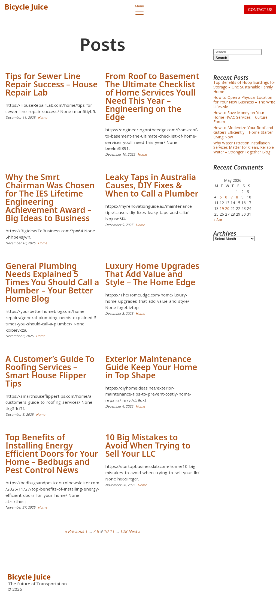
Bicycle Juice (26, 7)
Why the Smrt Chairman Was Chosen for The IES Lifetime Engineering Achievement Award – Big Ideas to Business (50, 197)
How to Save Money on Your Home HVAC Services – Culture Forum (240, 117)
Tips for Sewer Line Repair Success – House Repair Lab (51, 84)
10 (106, 531)
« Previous (74, 531)
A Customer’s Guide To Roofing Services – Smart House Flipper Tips (50, 371)
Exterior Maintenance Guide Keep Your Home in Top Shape (151, 367)
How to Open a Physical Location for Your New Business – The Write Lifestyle (244, 102)
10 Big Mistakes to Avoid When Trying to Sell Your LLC (147, 445)
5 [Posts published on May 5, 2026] (221, 197)
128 (123, 531)
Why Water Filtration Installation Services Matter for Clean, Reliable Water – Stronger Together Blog (243, 147)
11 (112, 531)
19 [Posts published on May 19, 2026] (222, 208)
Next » (134, 531)
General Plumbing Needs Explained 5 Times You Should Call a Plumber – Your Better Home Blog (52, 282)
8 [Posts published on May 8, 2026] (237, 197)
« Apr (217, 219)
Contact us (260, 9)
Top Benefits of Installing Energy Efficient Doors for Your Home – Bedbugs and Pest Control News (51, 454)
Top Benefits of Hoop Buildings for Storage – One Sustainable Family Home (244, 87)
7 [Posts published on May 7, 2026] (232, 197)
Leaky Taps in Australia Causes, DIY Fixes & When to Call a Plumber (151, 185)
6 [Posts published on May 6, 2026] (226, 197)
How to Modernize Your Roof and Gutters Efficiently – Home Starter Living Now (243, 132)
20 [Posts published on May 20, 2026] (227, 208)
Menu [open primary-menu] (139, 9)
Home (42, 117)
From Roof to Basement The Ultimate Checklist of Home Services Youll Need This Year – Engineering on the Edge (152, 96)
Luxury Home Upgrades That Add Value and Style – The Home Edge (152, 274)
